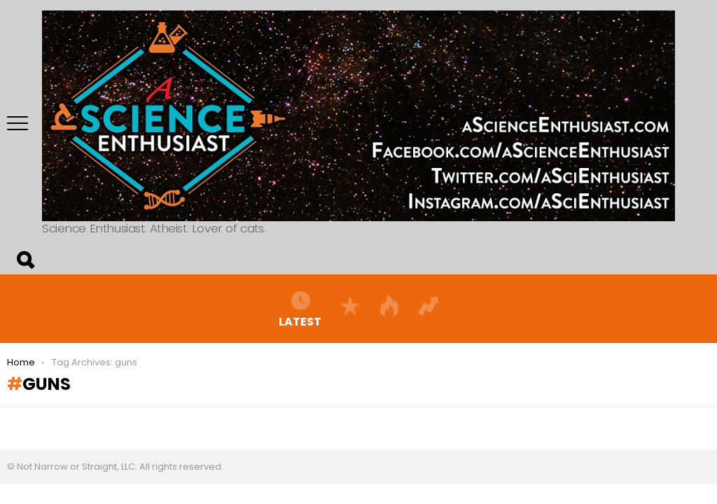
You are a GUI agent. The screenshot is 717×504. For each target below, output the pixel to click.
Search (24, 260)
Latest (300, 308)
